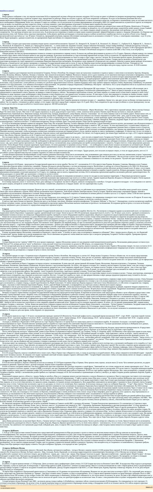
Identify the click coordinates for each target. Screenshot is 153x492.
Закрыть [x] (149, 487)
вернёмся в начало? (7, 11)
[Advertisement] (76, 5)
